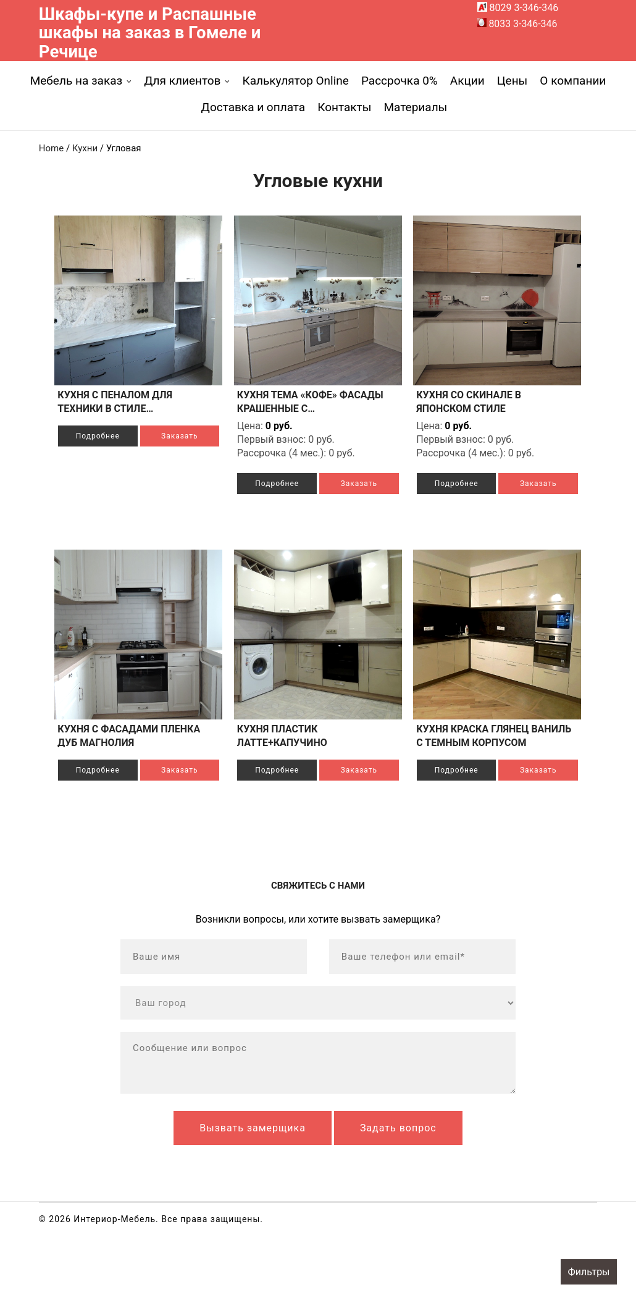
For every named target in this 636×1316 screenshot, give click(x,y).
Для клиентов (182, 80)
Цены (512, 80)
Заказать (108, 463)
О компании (573, 80)
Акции (467, 80)
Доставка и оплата (253, 107)
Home (51, 148)
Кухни (85, 148)
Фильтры (588, 1272)
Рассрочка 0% (399, 80)
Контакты (344, 107)
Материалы (415, 107)
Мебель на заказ (76, 80)
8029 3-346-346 (518, 8)
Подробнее (108, 436)
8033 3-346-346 (517, 24)
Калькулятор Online (295, 80)
